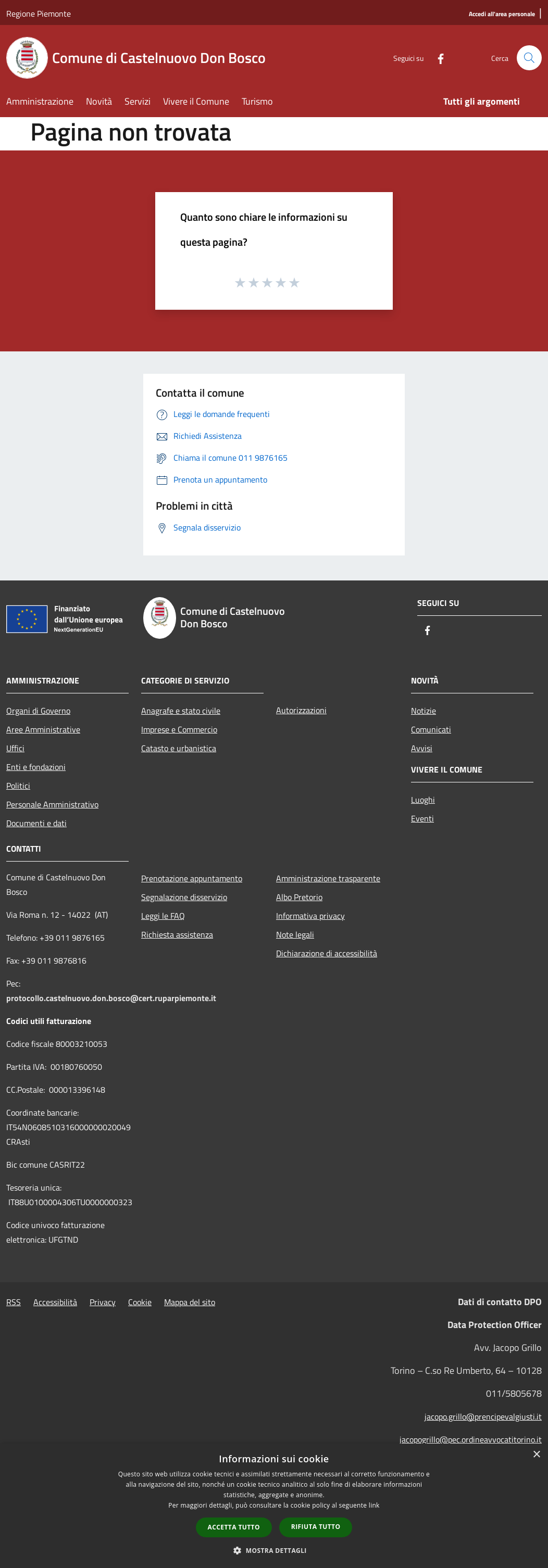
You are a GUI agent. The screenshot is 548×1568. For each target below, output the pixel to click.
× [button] (536, 1455)
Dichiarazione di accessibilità (326, 953)
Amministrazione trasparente (328, 878)
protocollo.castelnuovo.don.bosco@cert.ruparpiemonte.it (111, 998)
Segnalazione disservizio (184, 897)
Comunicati (431, 729)
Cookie (140, 1302)
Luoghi (423, 799)
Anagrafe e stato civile (180, 710)
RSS (13, 1302)
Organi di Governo (38, 710)
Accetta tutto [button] (234, 1527)
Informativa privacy (310, 915)
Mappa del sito (189, 1302)
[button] (274, 1550)
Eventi (422, 818)
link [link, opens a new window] (374, 1505)
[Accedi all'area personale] (502, 14)
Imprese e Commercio (179, 729)
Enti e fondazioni (36, 767)
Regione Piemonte (38, 13)
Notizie (423, 710)
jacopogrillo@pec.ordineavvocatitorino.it (471, 1439)
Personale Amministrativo (52, 804)
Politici (18, 785)
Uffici (15, 748)
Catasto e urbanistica (178, 748)
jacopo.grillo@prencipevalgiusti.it (483, 1416)
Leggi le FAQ (163, 915)
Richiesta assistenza (177, 934)
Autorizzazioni (301, 710)
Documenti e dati (36, 823)
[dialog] (274, 1506)
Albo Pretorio (299, 897)
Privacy (103, 1302)
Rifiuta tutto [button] (316, 1526)
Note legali (295, 934)
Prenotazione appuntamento (191, 878)
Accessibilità (55, 1302)
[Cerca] (529, 57)
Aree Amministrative (43, 729)
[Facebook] (436, 57)
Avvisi (421, 748)
